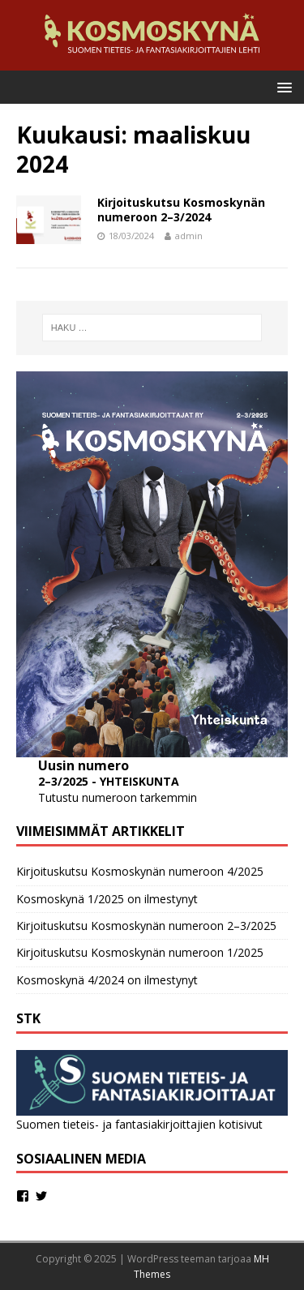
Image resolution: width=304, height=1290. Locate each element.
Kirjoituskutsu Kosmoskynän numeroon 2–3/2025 (146, 925)
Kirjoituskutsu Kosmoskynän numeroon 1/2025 (139, 952)
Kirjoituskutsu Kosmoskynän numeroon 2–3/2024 (181, 210)
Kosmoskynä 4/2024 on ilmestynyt (107, 980)
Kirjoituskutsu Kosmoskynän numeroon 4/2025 (139, 871)
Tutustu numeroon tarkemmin (117, 797)
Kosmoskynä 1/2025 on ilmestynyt (107, 898)
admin (189, 235)
